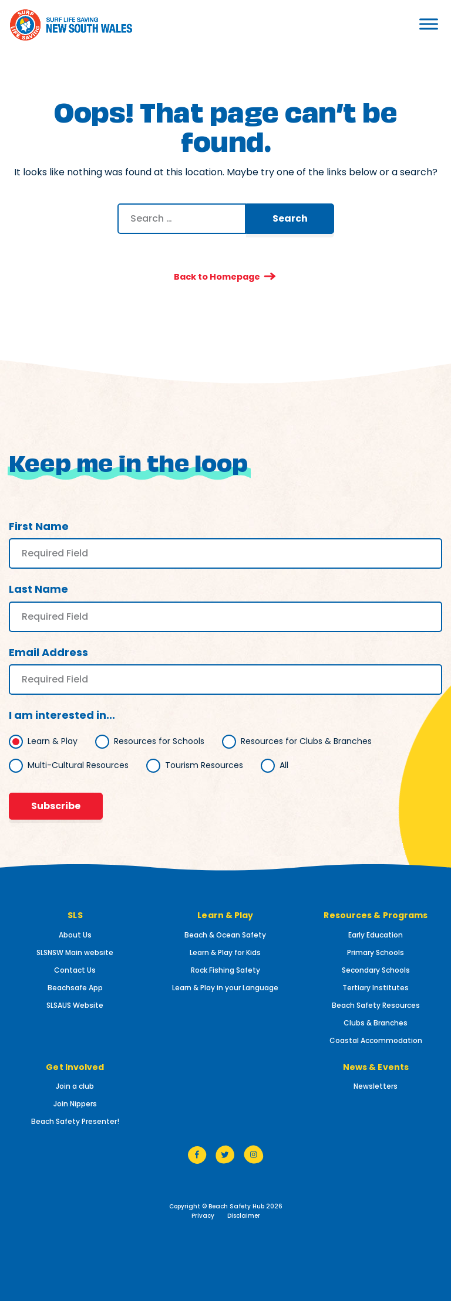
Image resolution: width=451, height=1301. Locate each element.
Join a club (75, 1087)
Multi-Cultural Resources (78, 765)
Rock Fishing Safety (225, 970)
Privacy (202, 1216)
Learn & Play (53, 741)
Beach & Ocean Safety (225, 935)
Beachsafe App (75, 988)
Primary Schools (375, 952)
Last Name (38, 589)
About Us (75, 935)
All (284, 765)
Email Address (48, 652)
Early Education (375, 935)
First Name (39, 526)
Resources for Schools (159, 741)
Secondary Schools (376, 970)
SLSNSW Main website (74, 952)
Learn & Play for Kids (225, 952)
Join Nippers (75, 1104)
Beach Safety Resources (376, 1005)
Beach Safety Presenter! (75, 1122)
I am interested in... (62, 715)
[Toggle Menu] (400, 23)
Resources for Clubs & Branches (306, 741)
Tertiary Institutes (375, 988)
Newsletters (376, 1087)
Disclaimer (243, 1216)
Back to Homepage (216, 276)
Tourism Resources (204, 765)
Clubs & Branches (376, 1023)
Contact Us (75, 970)
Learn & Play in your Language (225, 988)
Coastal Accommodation (375, 1040)
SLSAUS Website (74, 1005)
